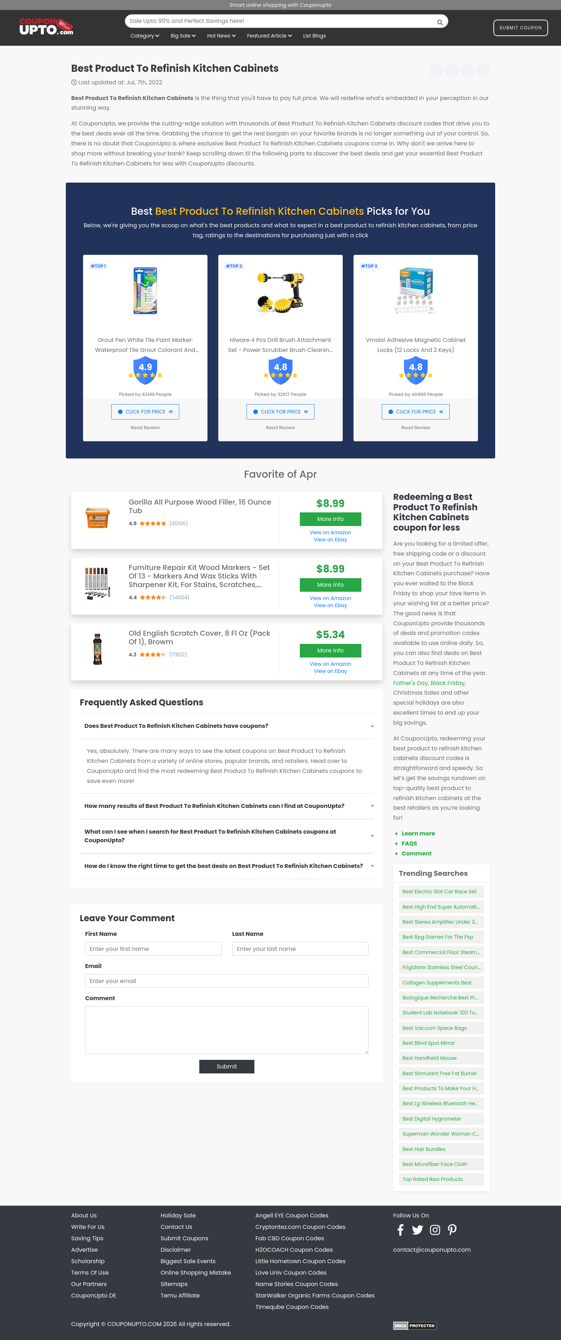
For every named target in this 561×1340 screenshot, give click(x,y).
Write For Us (87, 1227)
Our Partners (89, 1284)
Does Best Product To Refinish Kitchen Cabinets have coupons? (176, 726)
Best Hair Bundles (424, 1149)
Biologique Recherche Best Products (447, 997)
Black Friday (448, 683)
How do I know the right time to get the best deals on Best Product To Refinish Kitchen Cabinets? (223, 866)
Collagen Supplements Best (437, 982)
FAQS (409, 843)
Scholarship (88, 1261)
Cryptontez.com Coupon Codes (300, 1227)
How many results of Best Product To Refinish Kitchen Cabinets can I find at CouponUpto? (214, 806)
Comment (100, 998)
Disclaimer (176, 1250)
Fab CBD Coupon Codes (289, 1238)
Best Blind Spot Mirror (429, 1043)
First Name (101, 934)
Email (93, 966)
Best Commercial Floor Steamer (442, 952)
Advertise (84, 1250)
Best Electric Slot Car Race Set (440, 891)
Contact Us (176, 1227)
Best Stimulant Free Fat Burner (440, 1073)
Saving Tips (87, 1238)
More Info (330, 519)
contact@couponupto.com (432, 1250)
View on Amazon (330, 532)
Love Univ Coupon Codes (291, 1273)
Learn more (418, 833)
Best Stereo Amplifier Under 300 (442, 921)
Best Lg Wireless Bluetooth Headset (446, 1103)
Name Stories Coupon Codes (296, 1284)
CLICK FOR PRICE (145, 411)
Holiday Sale (178, 1215)
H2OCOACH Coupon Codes (294, 1250)
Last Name (247, 934)
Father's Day (410, 683)
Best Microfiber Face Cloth (435, 1164)
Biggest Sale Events (188, 1261)
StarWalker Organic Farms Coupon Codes (315, 1295)
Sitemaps (174, 1284)
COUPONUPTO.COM (134, 1324)
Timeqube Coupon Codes (292, 1307)
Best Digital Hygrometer (432, 1118)
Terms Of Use (90, 1273)
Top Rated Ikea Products (433, 1179)
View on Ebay (330, 539)
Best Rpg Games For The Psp (438, 937)
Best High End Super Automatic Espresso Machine (464, 906)
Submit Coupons (184, 1238)
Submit (227, 1066)
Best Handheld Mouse (430, 1058)
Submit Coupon (521, 29)
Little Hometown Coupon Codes (300, 1261)
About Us (84, 1215)
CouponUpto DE (93, 1295)
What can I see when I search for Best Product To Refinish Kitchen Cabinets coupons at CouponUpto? (210, 836)
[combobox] (286, 21)
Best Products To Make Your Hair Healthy (453, 1088)
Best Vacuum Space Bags (435, 1028)
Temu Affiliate (180, 1295)
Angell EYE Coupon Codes (291, 1215)
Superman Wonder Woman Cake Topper (453, 1133)
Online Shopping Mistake (196, 1273)
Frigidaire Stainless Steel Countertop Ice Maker (460, 967)
